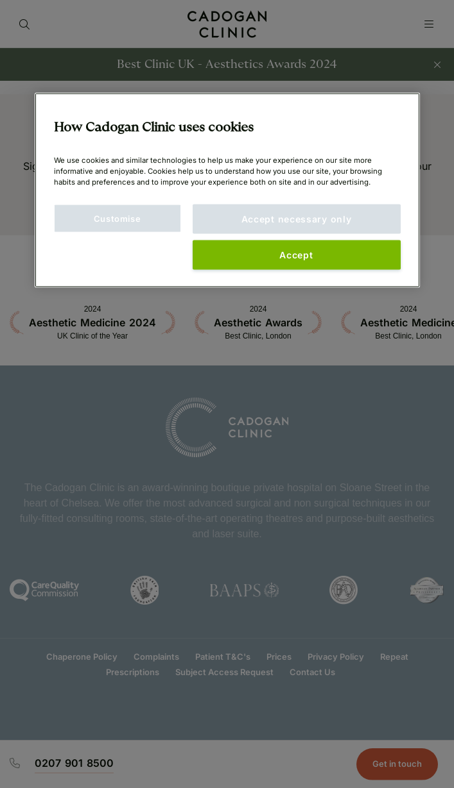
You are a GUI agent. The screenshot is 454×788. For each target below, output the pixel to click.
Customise (117, 218)
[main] (227, 190)
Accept (296, 254)
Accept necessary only (296, 218)
